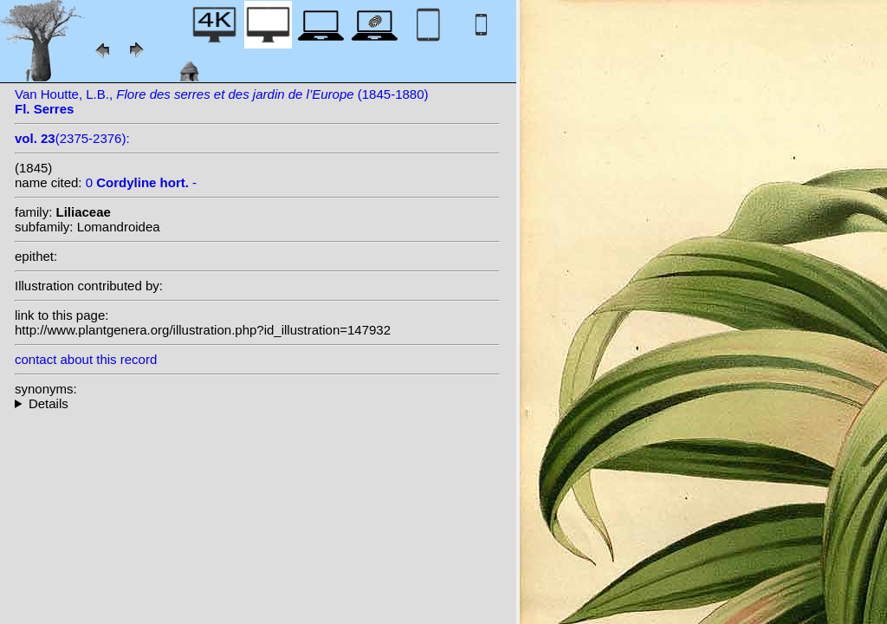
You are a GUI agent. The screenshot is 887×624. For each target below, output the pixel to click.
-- (257, 403)
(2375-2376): (72, 138)
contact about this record (86, 359)
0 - (141, 182)
